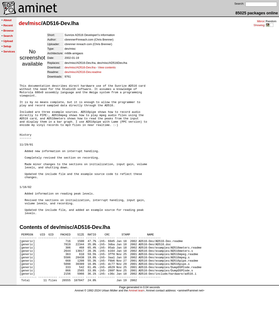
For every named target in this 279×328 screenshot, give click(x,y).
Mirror (260, 21)
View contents (107, 67)
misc (35, 23)
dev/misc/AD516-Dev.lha (80, 67)
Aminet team (137, 326)
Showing (258, 25)
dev (23, 23)
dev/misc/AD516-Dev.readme (83, 72)
